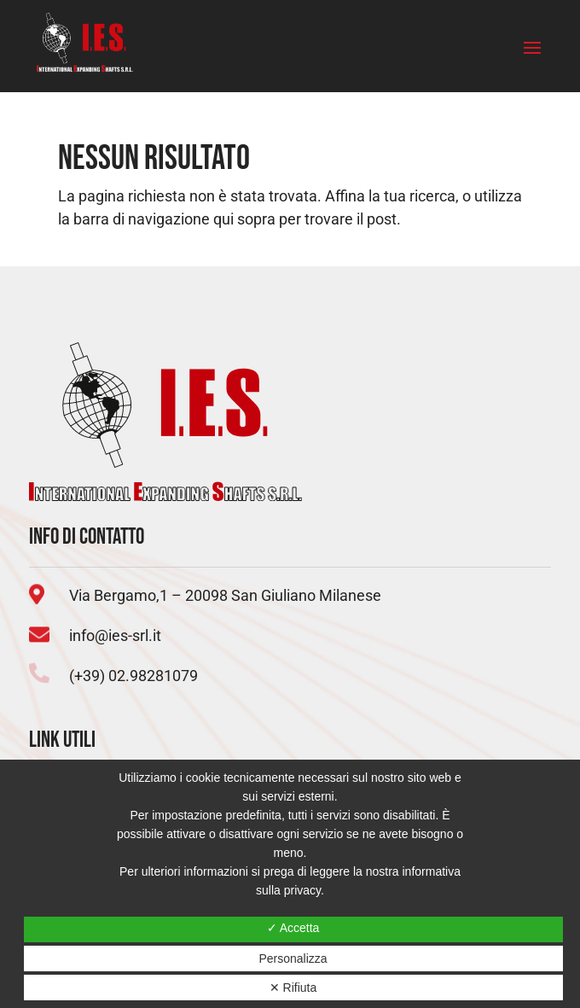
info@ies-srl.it (115, 635)
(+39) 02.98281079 (133, 676)
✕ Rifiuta (293, 987)
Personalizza (292, 958)
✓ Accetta (293, 928)
